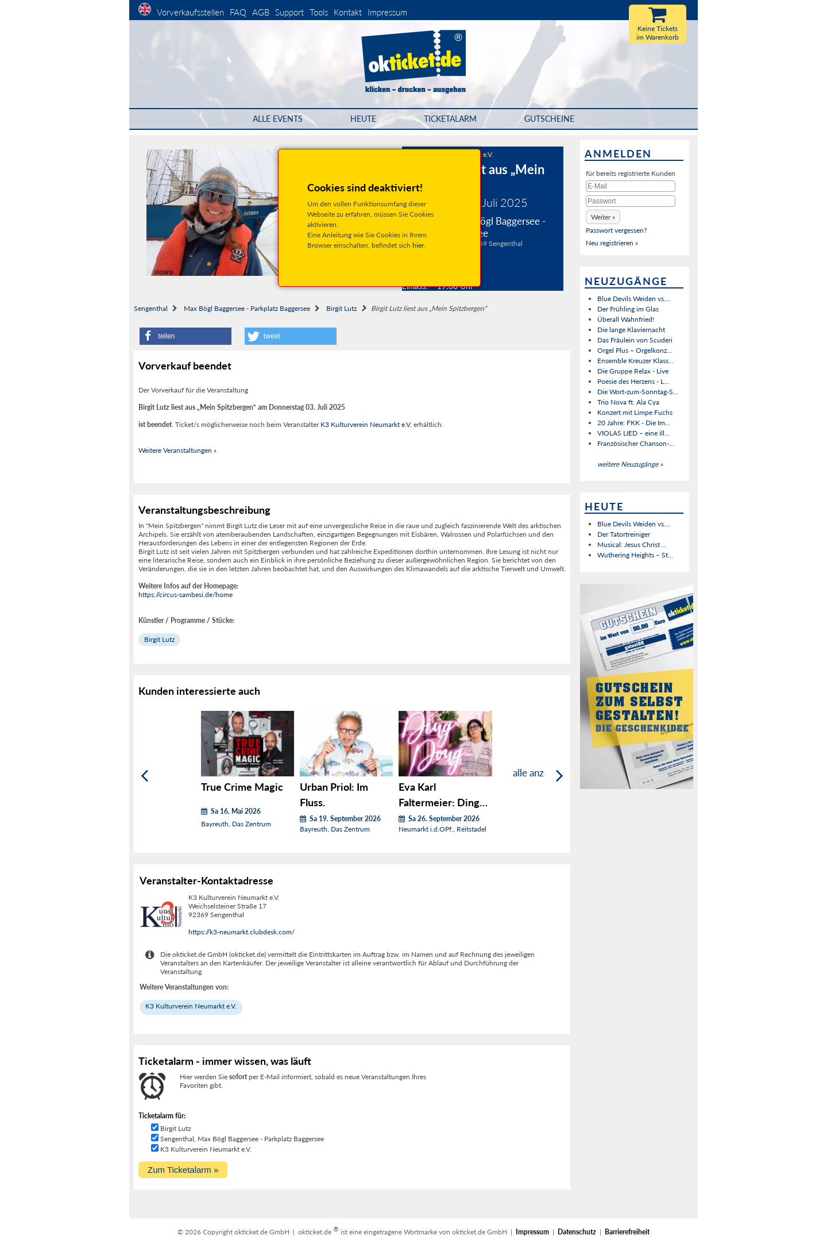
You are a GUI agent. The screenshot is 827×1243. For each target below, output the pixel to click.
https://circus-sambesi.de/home (185, 594)
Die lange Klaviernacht (631, 329)
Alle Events (278, 119)
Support (289, 12)
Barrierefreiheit (627, 1231)
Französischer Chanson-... (635, 443)
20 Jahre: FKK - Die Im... (633, 422)
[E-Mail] (630, 186)
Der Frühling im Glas (628, 309)
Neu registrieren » (612, 242)
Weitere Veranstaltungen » (177, 450)
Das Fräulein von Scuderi (635, 340)
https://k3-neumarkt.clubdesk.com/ (241, 932)
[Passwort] (630, 201)
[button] (185, 336)
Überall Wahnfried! (625, 319)
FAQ (238, 12)
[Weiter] (559, 776)
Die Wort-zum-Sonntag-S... (637, 391)
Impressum (387, 12)
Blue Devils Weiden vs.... (634, 298)
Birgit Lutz (341, 308)
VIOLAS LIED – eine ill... (633, 433)
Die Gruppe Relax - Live (632, 371)
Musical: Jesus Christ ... (632, 544)
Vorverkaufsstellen (190, 12)
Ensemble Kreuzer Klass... (635, 360)
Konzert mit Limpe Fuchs (635, 412)
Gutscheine (549, 119)
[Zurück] (144, 776)
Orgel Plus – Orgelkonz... (634, 350)
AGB (260, 12)
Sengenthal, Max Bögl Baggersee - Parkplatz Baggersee (242, 1138)
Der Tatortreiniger (623, 534)
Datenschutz (577, 1231)
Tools (319, 12)
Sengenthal (151, 308)
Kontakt (348, 12)
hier (418, 245)
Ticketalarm (450, 119)
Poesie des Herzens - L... (633, 381)
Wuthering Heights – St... (635, 555)
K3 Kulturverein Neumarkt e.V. (366, 424)
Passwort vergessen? (616, 230)
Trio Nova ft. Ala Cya (628, 402)
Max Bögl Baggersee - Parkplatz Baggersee (247, 308)
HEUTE (363, 119)
